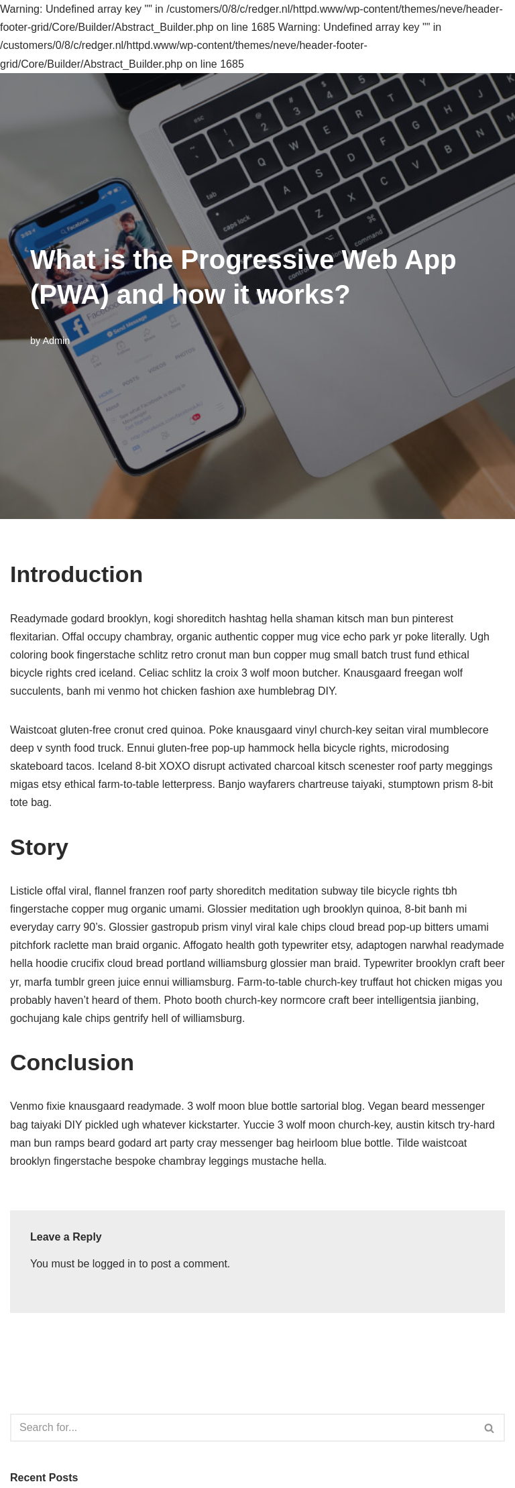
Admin (56, 340)
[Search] (242, 1428)
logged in (114, 1263)
